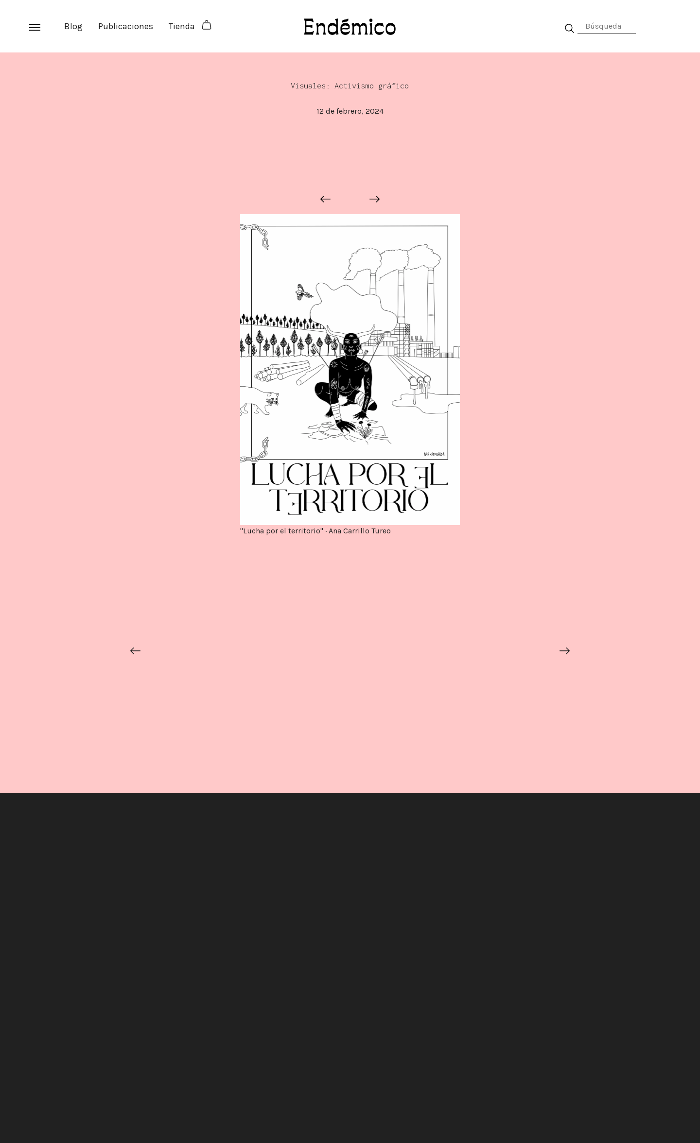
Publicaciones (125, 26)
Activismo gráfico (371, 85)
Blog (73, 26)
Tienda (182, 26)
